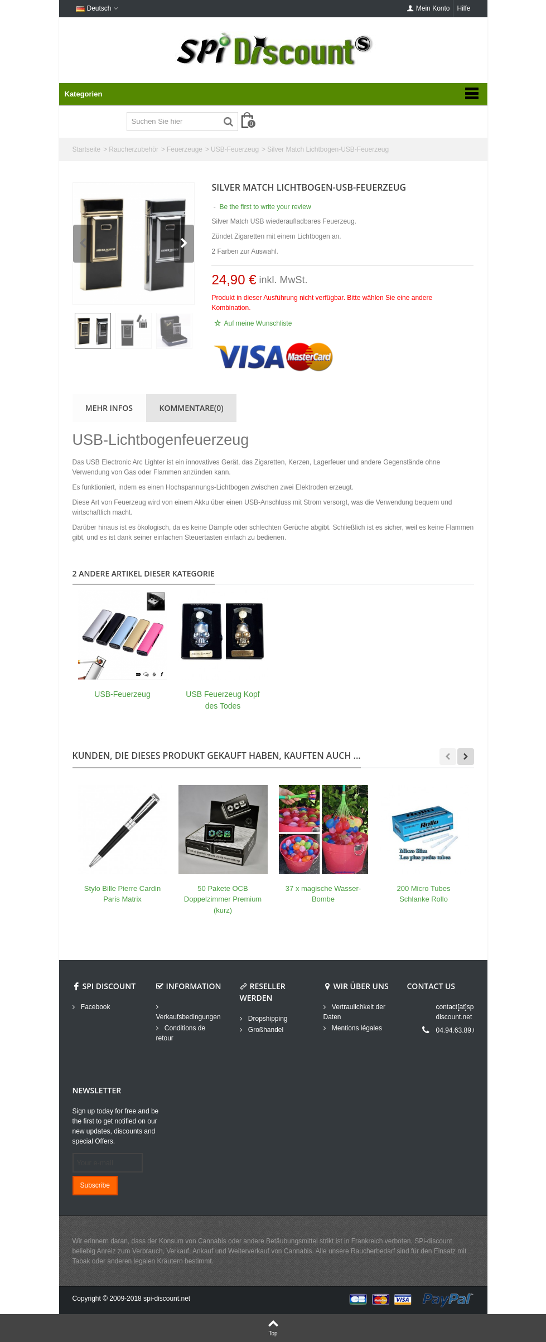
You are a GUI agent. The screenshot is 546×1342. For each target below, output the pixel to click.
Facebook (94, 1007)
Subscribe (95, 1185)
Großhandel (265, 1030)
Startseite (87, 149)
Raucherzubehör (133, 149)
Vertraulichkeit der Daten (354, 1012)
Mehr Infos (109, 408)
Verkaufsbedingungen (188, 1017)
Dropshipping (267, 1019)
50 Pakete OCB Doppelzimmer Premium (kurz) (223, 899)
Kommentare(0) (192, 408)
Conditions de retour (181, 1033)
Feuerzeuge (184, 149)
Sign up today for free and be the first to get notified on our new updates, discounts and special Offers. (116, 1126)
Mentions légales (356, 1028)
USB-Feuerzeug (235, 149)
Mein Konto (428, 8)
